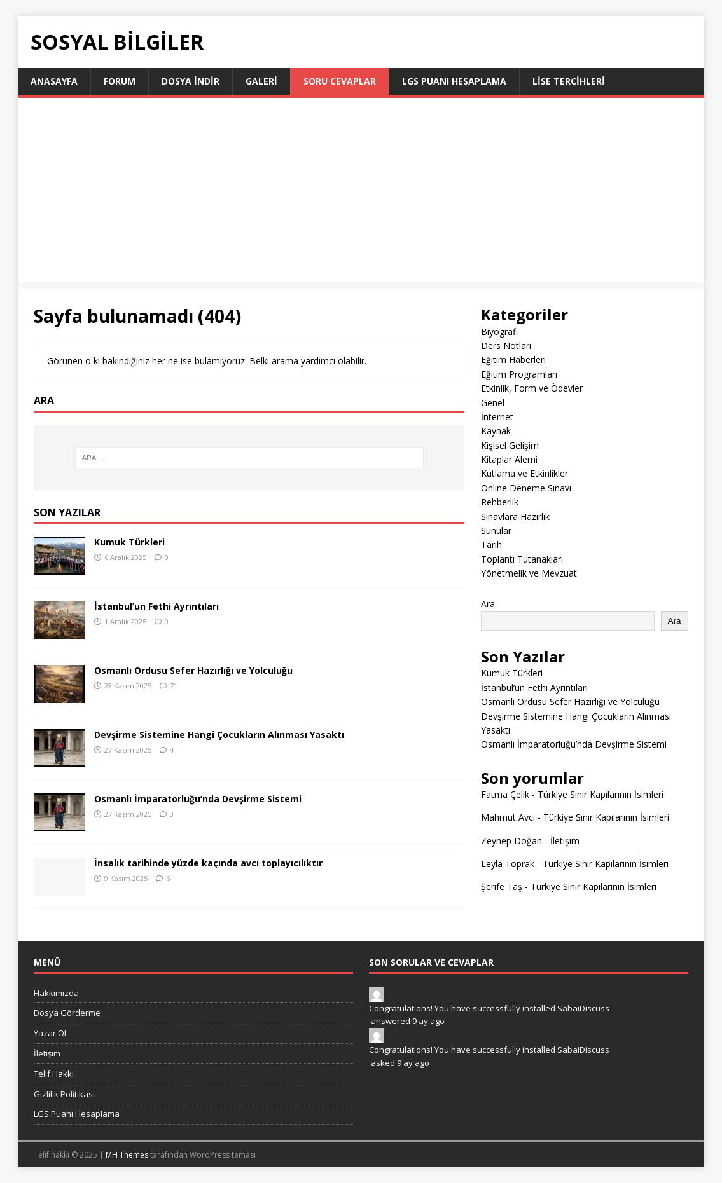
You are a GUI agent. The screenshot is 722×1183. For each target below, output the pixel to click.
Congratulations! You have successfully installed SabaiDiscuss (489, 1008)
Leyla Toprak (507, 864)
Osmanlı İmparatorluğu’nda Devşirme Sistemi (198, 799)
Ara (488, 604)
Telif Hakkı (54, 1073)
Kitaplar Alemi (509, 459)
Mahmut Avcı (508, 817)
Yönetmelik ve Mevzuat (529, 573)
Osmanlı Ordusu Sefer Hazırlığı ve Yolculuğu (193, 670)
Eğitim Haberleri (513, 359)
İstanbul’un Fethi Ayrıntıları (156, 606)
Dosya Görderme (67, 1012)
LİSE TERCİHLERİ (568, 81)
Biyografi (499, 331)
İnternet (497, 417)
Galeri (261, 81)
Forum (119, 81)
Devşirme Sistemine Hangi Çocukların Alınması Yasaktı (219, 734)
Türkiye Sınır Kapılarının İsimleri (600, 794)
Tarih (491, 544)
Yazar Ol (50, 1033)
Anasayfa (54, 81)
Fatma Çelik (505, 794)
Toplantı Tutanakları (522, 559)
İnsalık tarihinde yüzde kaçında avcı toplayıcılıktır (208, 863)
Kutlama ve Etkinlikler (524, 473)
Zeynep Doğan (511, 841)
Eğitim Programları (519, 374)
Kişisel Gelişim (510, 445)
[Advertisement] (361, 193)
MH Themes (127, 1154)
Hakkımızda (56, 993)
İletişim (565, 841)
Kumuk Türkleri (129, 542)
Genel (492, 403)
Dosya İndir (190, 81)
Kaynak (496, 431)
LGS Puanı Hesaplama (454, 81)
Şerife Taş (501, 886)
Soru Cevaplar (339, 81)
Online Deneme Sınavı (526, 488)
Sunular (496, 530)
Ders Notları (506, 345)
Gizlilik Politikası (64, 1094)
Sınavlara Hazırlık (515, 516)
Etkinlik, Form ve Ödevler (532, 388)
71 (173, 685)
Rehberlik (499, 502)
